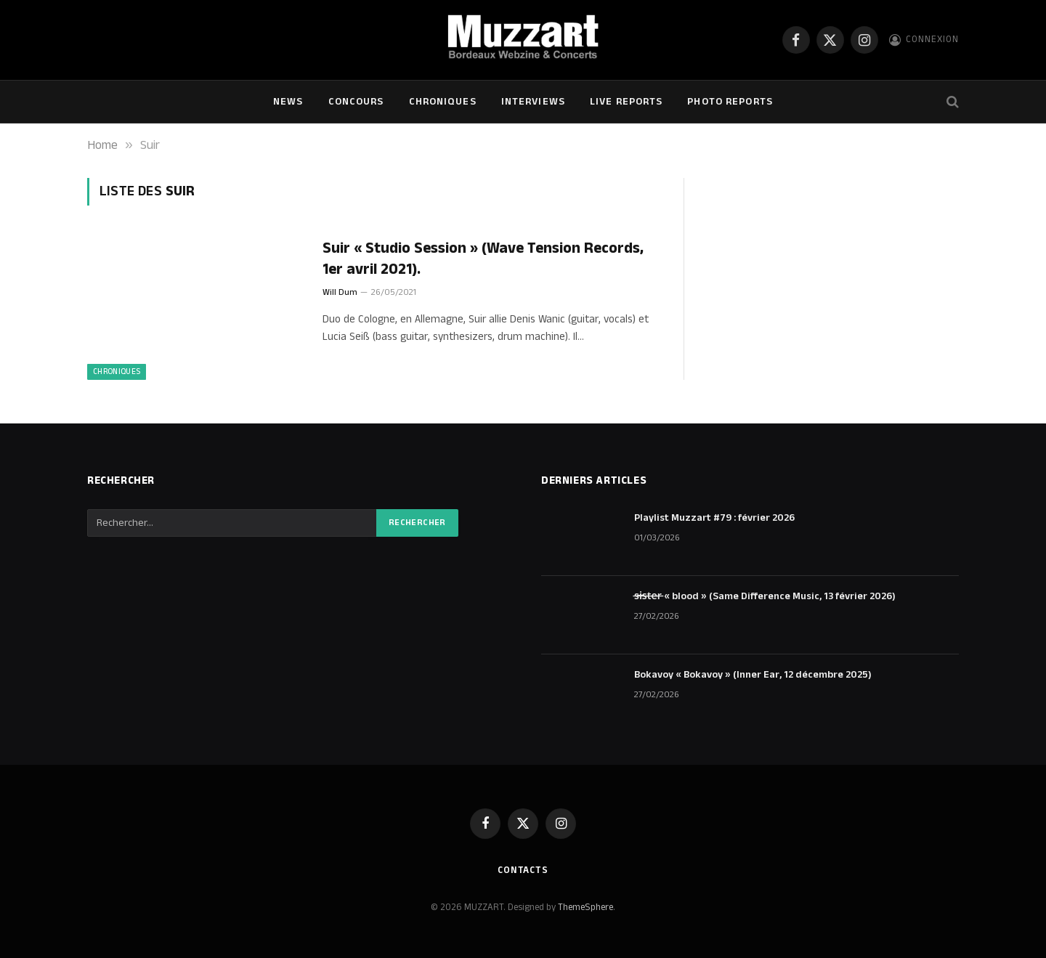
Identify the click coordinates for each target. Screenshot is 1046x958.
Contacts (523, 870)
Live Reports (626, 101)
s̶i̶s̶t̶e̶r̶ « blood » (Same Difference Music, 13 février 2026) (765, 596)
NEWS (288, 101)
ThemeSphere (585, 907)
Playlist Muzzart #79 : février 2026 (714, 518)
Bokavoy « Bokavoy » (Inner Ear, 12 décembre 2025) (753, 674)
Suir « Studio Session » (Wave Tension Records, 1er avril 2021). (483, 259)
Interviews (533, 101)
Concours (356, 101)
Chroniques (443, 101)
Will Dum (340, 292)
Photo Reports (730, 101)
